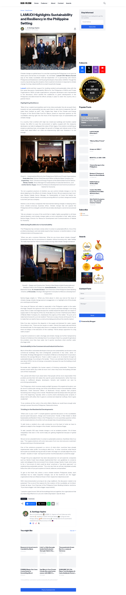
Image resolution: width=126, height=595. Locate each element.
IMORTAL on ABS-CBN (97, 157)
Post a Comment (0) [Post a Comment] (48, 590)
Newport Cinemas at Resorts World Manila (97, 174)
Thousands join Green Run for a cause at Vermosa (66, 549)
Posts (83, 213)
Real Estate (29, 10)
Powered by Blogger (87, 321)
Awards (68, 3)
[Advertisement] (94, 46)
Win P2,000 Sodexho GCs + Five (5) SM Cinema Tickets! (97, 201)
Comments (84, 215)
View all (72, 530)
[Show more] (57, 504)
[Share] (74, 29)
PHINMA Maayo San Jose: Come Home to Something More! (29, 571)
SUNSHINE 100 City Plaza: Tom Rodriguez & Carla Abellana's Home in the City (67, 571)
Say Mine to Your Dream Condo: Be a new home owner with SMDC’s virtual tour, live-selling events (48, 571)
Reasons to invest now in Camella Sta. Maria (29, 548)
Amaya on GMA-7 (95, 149)
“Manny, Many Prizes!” (97, 141)
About (53, 3)
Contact (61, 3)
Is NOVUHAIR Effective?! (94, 132)
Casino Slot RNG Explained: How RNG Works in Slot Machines (97, 191)
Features (44, 3)
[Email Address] (92, 22)
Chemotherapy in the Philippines (97, 166)
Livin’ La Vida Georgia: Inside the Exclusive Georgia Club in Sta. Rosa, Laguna (47, 549)
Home (36, 3)
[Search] (103, 3)
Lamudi (23, 88)
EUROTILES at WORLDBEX (94, 182)
